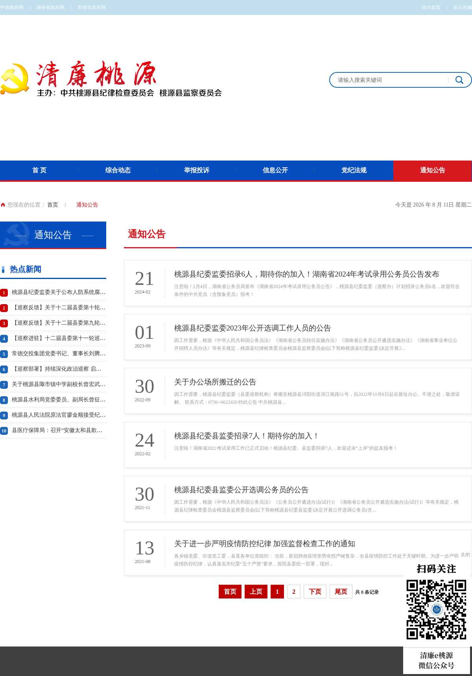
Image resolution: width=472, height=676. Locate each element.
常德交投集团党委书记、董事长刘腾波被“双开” (69, 353)
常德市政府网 (91, 7)
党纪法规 (354, 170)
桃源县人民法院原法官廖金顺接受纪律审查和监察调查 (78, 415)
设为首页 (431, 7)
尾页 (341, 591)
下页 (315, 591)
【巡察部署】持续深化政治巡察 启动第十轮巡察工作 (76, 369)
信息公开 (275, 170)
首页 (52, 205)
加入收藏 (462, 7)
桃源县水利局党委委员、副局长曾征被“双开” (66, 400)
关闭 (465, 555)
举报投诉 (196, 170)
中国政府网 (12, 7)
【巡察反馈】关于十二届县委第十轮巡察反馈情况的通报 (80, 307)
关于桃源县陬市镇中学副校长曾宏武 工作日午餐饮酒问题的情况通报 (95, 384)
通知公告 (432, 170)
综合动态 (118, 170)
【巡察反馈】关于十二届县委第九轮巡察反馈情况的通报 (80, 323)
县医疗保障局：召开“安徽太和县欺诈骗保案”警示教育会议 (83, 430)
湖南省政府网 (50, 7)
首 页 (39, 170)
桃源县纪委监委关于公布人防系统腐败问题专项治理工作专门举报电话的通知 (105, 292)
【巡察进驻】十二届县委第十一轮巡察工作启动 (69, 338)
